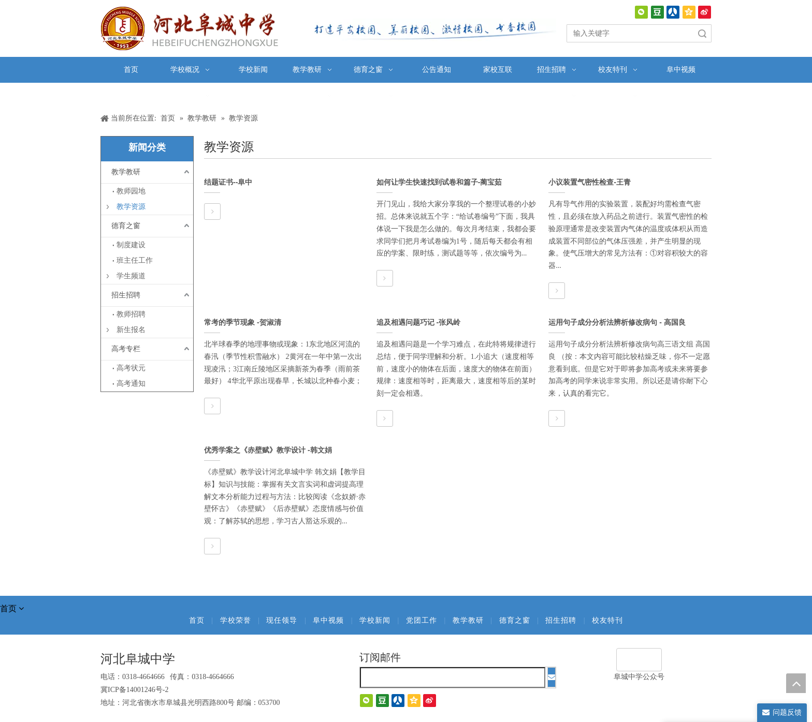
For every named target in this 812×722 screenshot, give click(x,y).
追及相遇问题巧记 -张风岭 (418, 322)
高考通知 (131, 383)
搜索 (702, 33)
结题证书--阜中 (228, 182)
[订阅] (551, 677)
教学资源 (131, 206)
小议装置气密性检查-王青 (589, 182)
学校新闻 (374, 620)
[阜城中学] (639, 659)
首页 (197, 620)
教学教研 (125, 172)
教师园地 (131, 191)
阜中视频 (328, 620)
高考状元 (131, 368)
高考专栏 (125, 349)
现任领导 (281, 620)
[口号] (432, 30)
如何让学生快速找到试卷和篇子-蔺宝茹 (439, 182)
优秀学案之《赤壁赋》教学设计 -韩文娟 (268, 450)
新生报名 (131, 330)
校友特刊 (607, 620)
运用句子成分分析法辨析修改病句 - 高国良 (616, 322)
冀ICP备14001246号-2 (134, 690)
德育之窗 (125, 226)
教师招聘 (131, 314)
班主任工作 (135, 260)
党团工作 (421, 620)
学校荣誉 (235, 620)
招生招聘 (125, 295)
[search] (452, 677)
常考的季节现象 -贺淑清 (242, 322)
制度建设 (131, 245)
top (796, 683)
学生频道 (131, 276)
